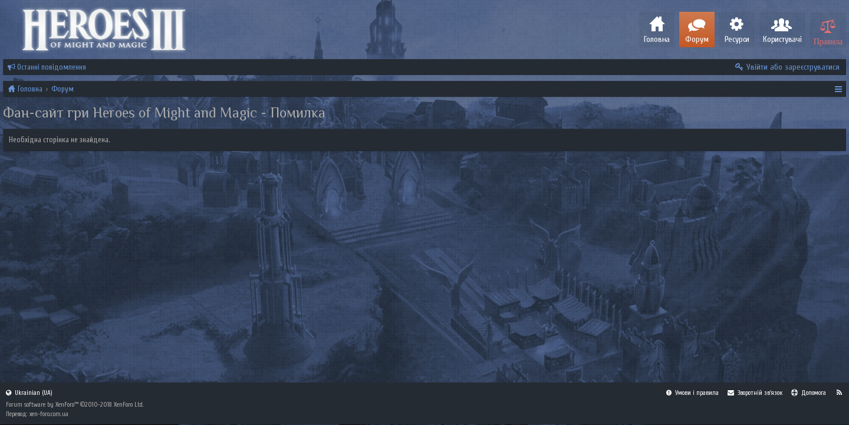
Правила (828, 40)
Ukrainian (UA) (29, 393)
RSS (839, 392)
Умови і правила (692, 393)
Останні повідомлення (47, 67)
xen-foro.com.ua (48, 414)
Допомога (808, 393)
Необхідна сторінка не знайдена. (59, 139)
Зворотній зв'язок (755, 393)
